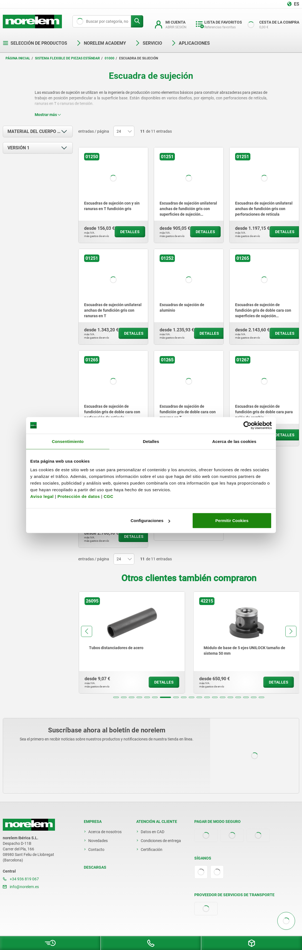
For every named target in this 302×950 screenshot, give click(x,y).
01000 (109, 58)
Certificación (151, 849)
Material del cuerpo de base (40, 131)
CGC (108, 496)
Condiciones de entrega (161, 840)
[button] (116, 697)
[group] (106, 642)
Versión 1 (18, 147)
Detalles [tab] (151, 441)
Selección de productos (35, 43)
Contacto (96, 849)
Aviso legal (42, 496)
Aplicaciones (190, 43)
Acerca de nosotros (105, 832)
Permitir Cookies (231, 520)
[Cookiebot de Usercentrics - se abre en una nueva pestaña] (247, 425)
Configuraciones (150, 520)
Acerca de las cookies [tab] (234, 441)
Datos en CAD (152, 832)
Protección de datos (78, 496)
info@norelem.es (21, 887)
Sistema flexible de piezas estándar (67, 58)
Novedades (98, 840)
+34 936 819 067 (21, 879)
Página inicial (18, 58)
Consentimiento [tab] (68, 441)
